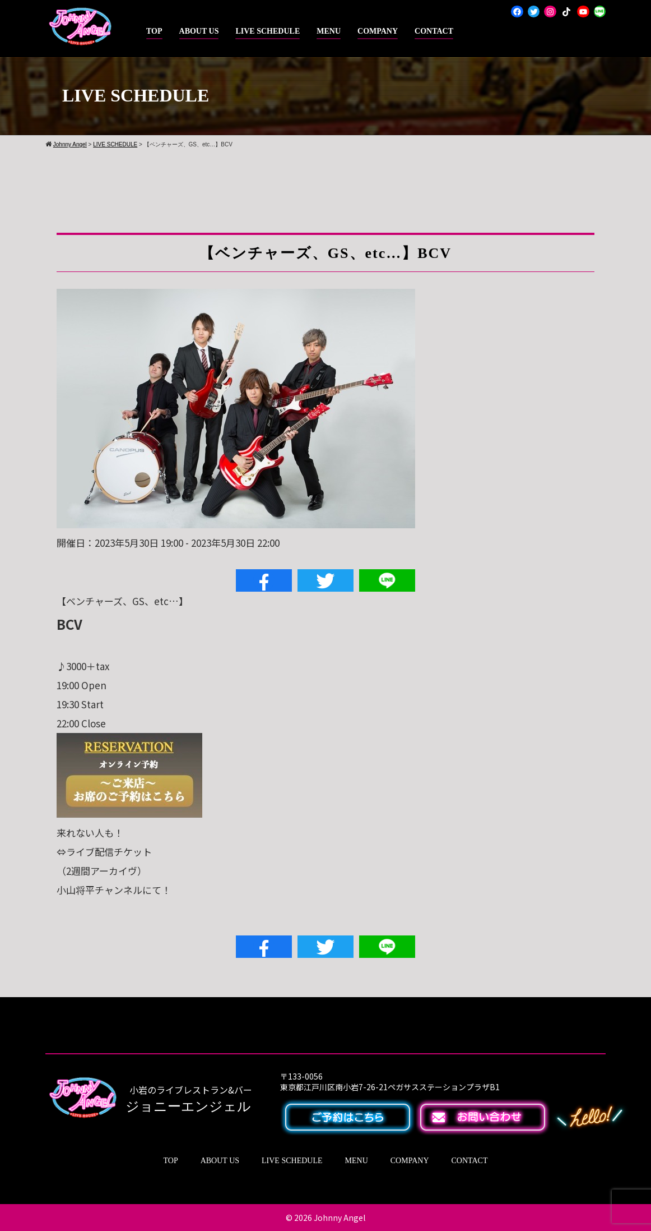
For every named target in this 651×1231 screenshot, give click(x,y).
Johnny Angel (339, 1217)
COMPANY (377, 31)
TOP (154, 31)
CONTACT (434, 31)
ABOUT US (199, 31)
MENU (329, 31)
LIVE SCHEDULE (267, 31)
